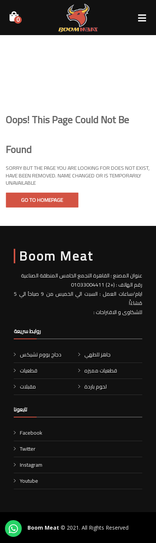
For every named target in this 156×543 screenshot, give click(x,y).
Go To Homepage (42, 200)
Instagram (31, 465)
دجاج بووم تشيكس (40, 354)
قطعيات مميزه (100, 370)
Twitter (27, 449)
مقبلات (28, 387)
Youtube (29, 481)
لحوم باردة (95, 387)
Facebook (31, 433)
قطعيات (28, 370)
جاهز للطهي (97, 354)
